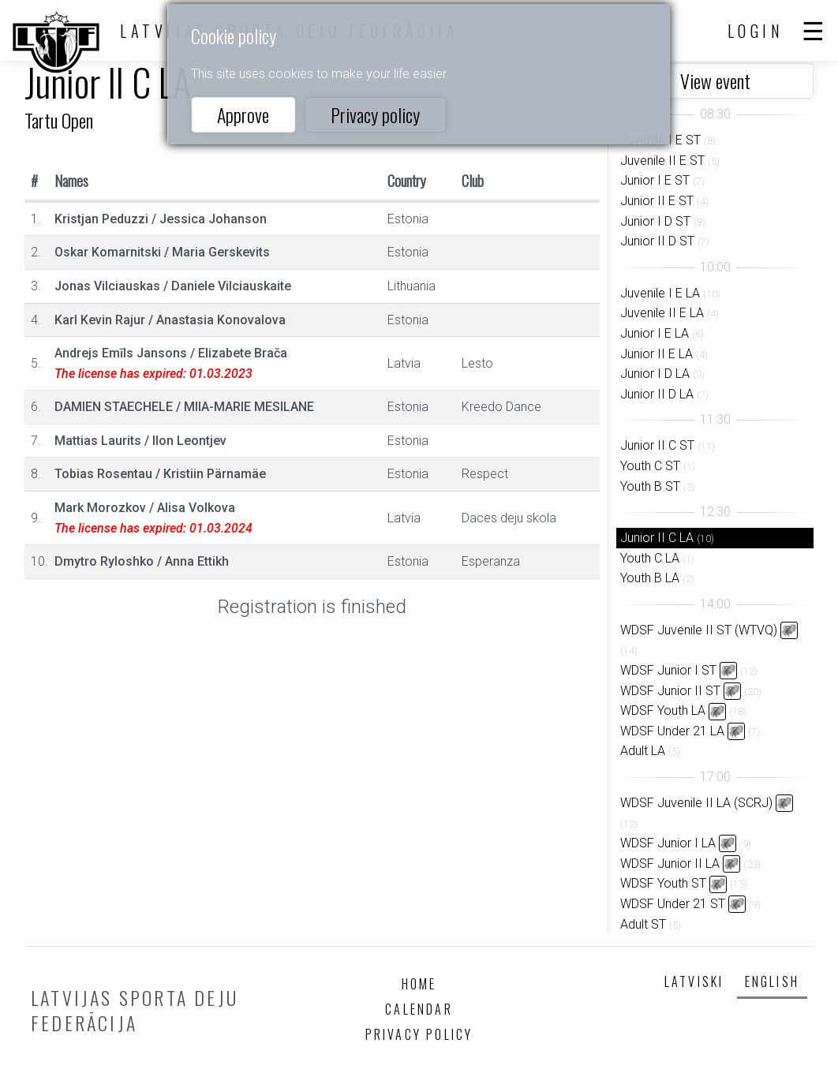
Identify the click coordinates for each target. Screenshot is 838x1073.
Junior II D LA (657, 394)
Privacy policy (375, 114)
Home (419, 983)
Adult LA (642, 750)
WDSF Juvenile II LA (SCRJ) (696, 802)
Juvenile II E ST (662, 160)
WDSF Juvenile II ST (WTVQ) (698, 629)
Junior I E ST (655, 180)
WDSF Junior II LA (670, 863)
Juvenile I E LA (660, 293)
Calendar (419, 1009)
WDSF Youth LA (662, 710)
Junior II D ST (657, 241)
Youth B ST (650, 486)
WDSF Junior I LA (668, 843)
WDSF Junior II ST (670, 690)
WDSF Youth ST (663, 883)
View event (715, 80)
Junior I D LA (655, 373)
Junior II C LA (657, 537)
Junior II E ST (657, 200)
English (772, 981)
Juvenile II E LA (662, 312)
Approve (243, 114)
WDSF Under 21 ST (672, 903)
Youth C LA (649, 558)
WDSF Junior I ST (668, 670)
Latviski (694, 981)
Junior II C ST (657, 445)
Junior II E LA (656, 353)
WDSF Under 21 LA (672, 730)
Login (756, 31)
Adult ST (643, 924)
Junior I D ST (655, 221)
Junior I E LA (654, 333)
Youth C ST (650, 465)
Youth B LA (649, 577)
